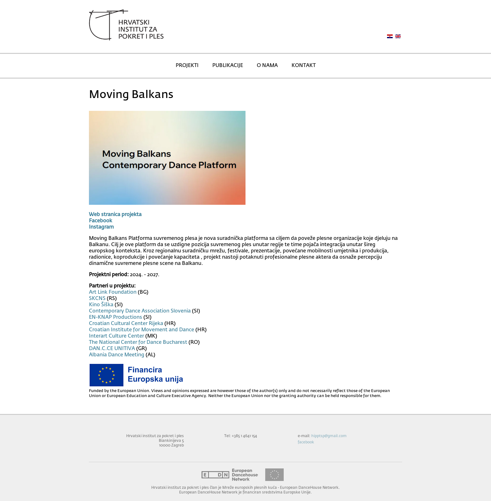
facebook (306, 442)
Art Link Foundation (113, 292)
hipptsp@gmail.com (329, 436)
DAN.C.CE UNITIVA (112, 349)
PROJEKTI (187, 66)
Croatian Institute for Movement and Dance (141, 330)
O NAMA (267, 66)
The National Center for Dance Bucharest (138, 342)
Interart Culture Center (116, 336)
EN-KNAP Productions (115, 317)
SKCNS (97, 299)
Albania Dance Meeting (116, 355)
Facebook (100, 221)
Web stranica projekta (115, 215)
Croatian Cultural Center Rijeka (126, 324)
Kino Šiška (101, 305)
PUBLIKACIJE (227, 66)
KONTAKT (304, 66)
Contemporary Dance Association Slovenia (140, 311)
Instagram (101, 227)
